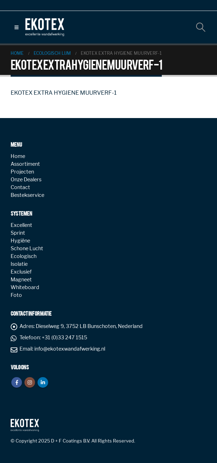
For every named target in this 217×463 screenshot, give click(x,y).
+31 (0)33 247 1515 (64, 337)
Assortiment (25, 164)
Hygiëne (20, 241)
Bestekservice (27, 195)
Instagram (29, 382)
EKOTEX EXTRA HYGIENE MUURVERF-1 (63, 92)
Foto (16, 295)
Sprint (18, 233)
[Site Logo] (44, 27)
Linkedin (43, 382)
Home (18, 156)
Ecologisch (23, 256)
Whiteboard (25, 287)
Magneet (21, 279)
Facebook (16, 382)
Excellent (21, 225)
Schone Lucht (27, 248)
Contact (20, 187)
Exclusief (21, 272)
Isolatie (19, 264)
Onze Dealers (26, 179)
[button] (16, 27)
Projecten (22, 172)
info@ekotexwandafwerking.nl (69, 349)
